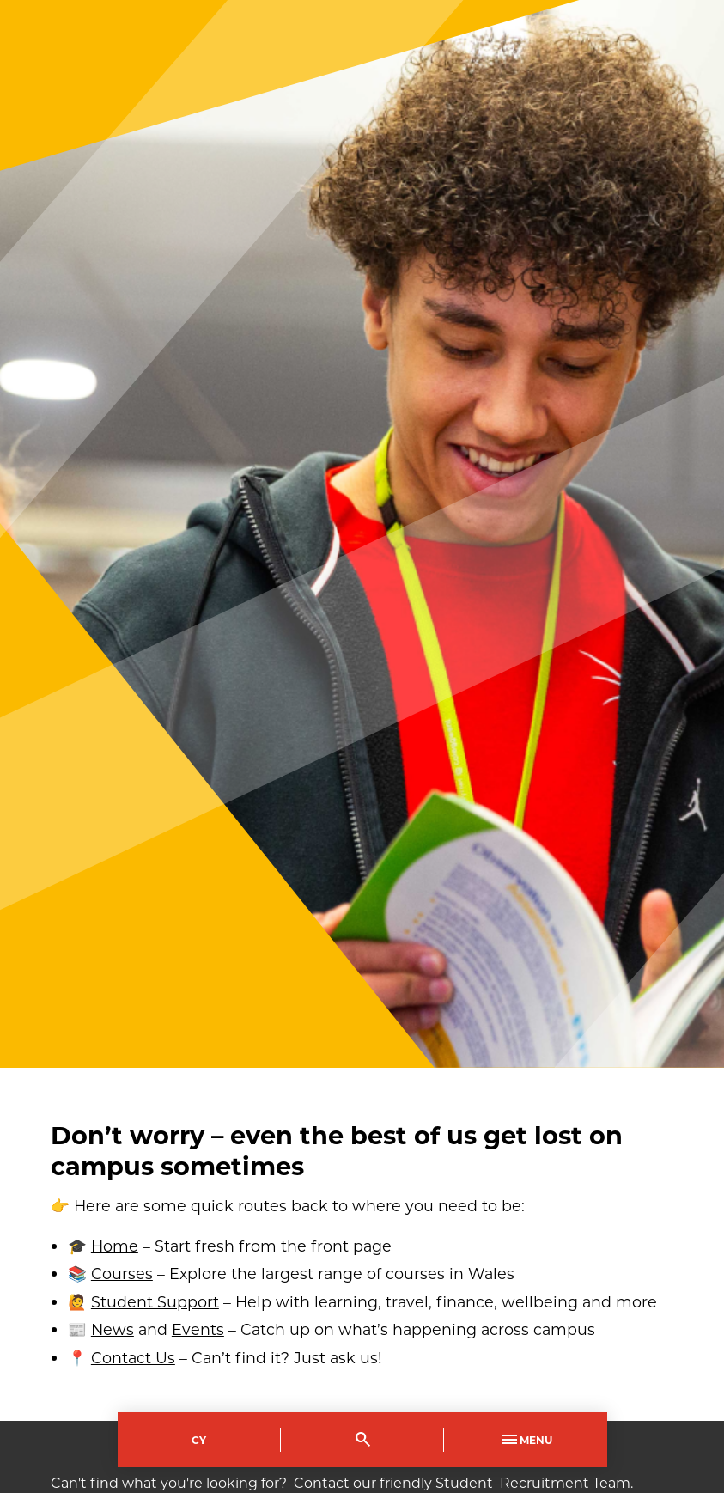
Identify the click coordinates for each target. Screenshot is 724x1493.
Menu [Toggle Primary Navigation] (525, 1440)
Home (114, 1246)
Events (198, 1329)
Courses (122, 1273)
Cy (199, 1440)
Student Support (155, 1302)
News (112, 1329)
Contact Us (133, 1358)
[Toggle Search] (362, 1439)
